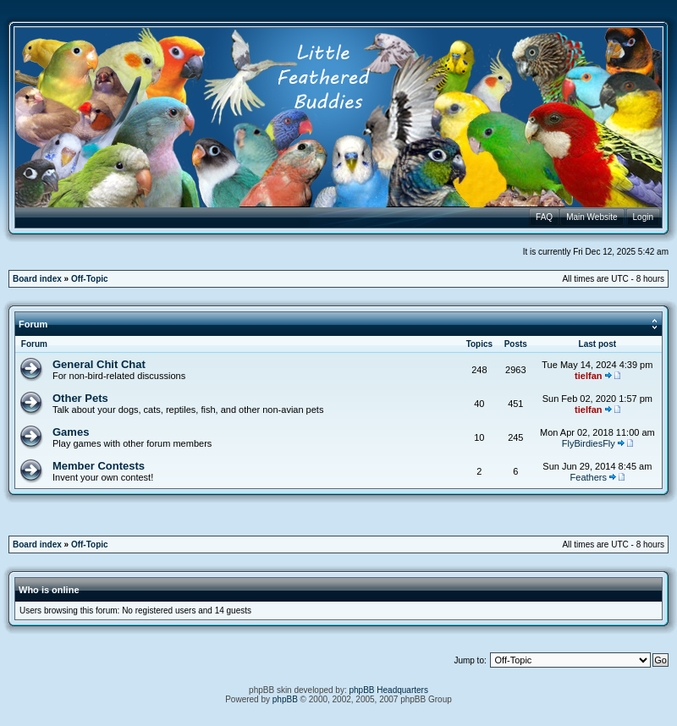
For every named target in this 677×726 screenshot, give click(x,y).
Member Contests (98, 465)
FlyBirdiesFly (588, 443)
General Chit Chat (99, 364)
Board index (37, 278)
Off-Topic (89, 278)
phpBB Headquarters (389, 690)
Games (70, 432)
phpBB (285, 699)
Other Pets (80, 398)
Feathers (588, 477)
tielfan (588, 376)
